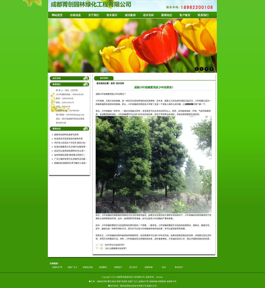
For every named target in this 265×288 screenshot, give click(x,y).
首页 (113, 83)
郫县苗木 (179, 267)
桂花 (164, 267)
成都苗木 (118, 267)
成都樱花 (103, 267)
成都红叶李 (57, 267)
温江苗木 (133, 267)
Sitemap (159, 277)
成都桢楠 (189, 104)
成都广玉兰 (72, 267)
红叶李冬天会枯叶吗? (115, 245)
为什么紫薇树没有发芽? (116, 248)
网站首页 (57, 15)
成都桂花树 (88, 267)
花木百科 (120, 83)
